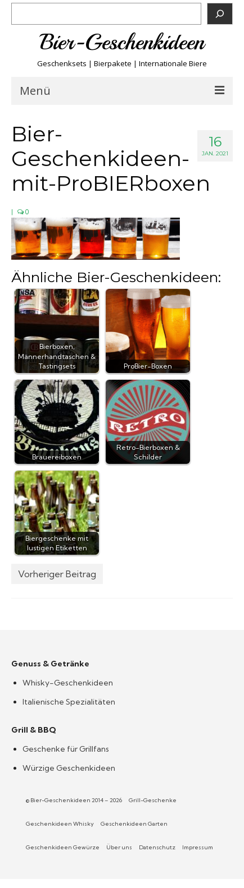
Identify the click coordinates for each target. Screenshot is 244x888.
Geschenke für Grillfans (65, 749)
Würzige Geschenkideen (68, 768)
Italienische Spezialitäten (68, 702)
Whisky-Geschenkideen (67, 683)
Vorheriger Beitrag (57, 573)
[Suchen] (220, 14)
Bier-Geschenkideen (122, 42)
